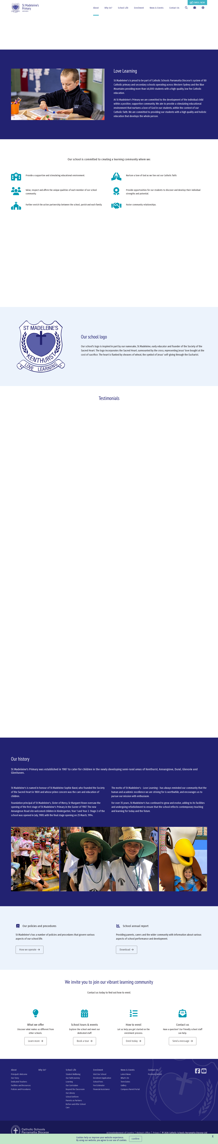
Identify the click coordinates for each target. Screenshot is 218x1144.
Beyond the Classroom (75, 1093)
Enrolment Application (102, 1081)
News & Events (157, 7)
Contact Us (174, 7)
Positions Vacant (155, 1078)
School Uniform (72, 1100)
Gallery (123, 1089)
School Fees (98, 1085)
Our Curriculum (72, 1089)
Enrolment (139, 7)
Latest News (126, 1078)
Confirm (135, 1138)
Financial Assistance (101, 1093)
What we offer (35, 1028)
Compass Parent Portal (130, 1093)
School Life (123, 7)
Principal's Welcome (19, 1078)
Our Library (70, 1096)
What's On (125, 1081)
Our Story (15, 1081)
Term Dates (125, 1085)
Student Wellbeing (73, 1078)
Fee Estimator (99, 1089)
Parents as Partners (74, 1104)
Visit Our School (99, 1078)
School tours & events (84, 1028)
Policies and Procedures (21, 1093)
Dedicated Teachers (19, 1085)
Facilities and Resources (21, 1089)
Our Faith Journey (73, 1081)
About (96, 7)
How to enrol (133, 1028)
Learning (69, 1085)
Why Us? (108, 7)
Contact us (182, 1028)
